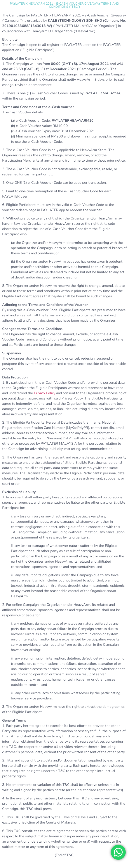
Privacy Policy (44, 393)
